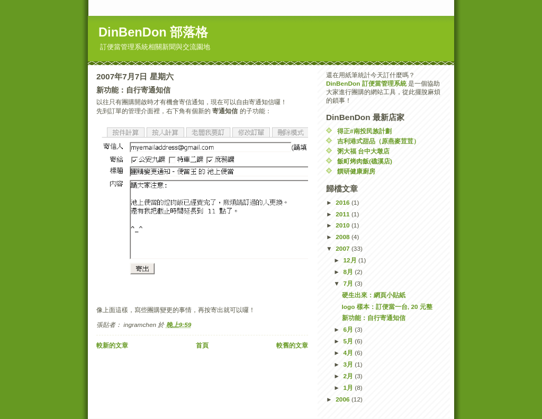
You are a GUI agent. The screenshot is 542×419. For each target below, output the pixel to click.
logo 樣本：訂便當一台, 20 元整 (387, 307)
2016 (343, 202)
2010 (343, 225)
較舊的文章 (292, 345)
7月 (349, 283)
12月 (350, 260)
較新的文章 (112, 345)
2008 (343, 237)
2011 (343, 214)
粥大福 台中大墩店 (363, 151)
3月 (349, 364)
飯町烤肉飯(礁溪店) (364, 161)
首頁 (202, 345)
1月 (349, 387)
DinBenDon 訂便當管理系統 (366, 83)
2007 (343, 248)
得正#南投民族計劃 (364, 131)
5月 (349, 341)
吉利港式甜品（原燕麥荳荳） (378, 141)
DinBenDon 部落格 (153, 32)
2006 (343, 399)
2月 (349, 376)
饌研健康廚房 (356, 171)
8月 (349, 272)
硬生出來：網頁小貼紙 (373, 295)
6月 (349, 329)
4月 (349, 353)
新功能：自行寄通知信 (373, 318)
